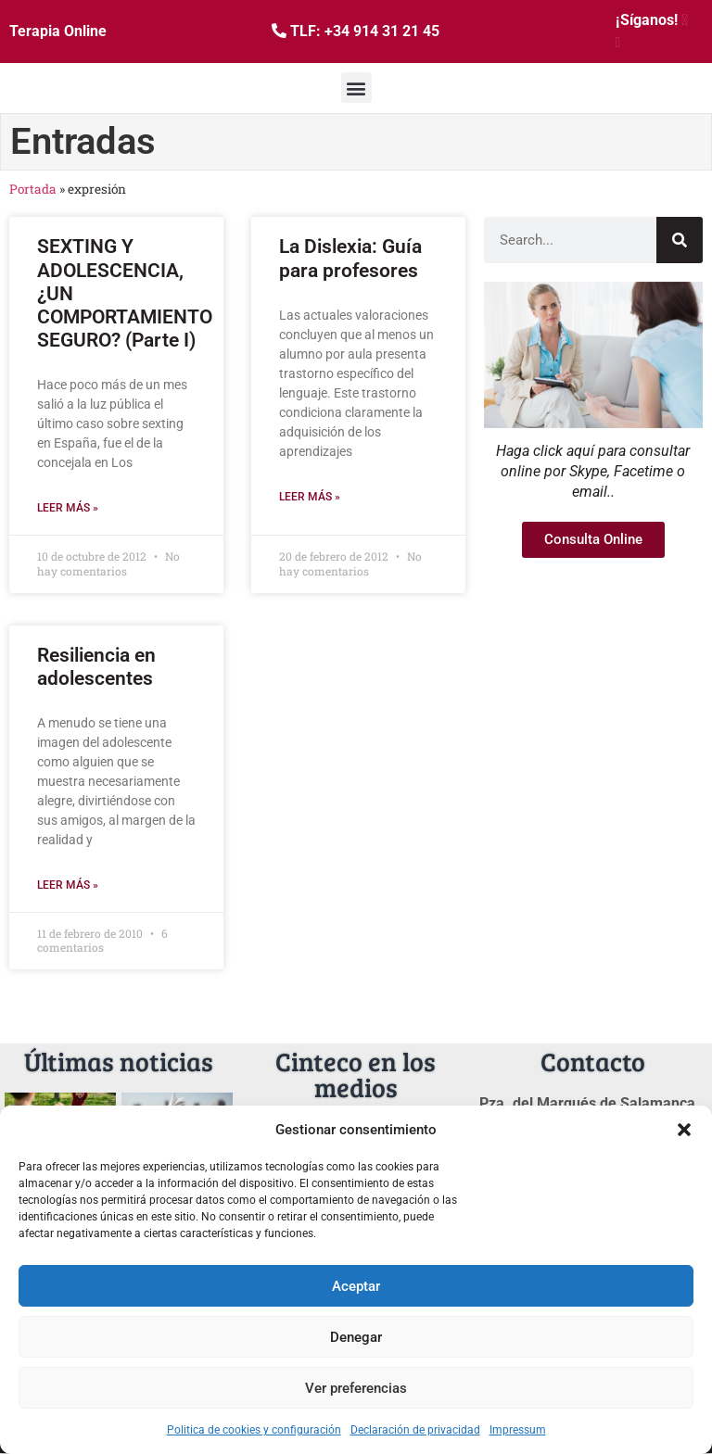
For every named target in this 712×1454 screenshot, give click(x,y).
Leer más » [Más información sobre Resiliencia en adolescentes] (67, 885)
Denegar (356, 1337)
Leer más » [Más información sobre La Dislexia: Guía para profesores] (309, 496)
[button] (684, 1129)
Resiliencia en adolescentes (96, 666)
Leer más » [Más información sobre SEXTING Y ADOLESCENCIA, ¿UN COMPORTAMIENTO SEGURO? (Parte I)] (67, 507)
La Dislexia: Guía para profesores (350, 258)
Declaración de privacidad (415, 1429)
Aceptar (356, 1286)
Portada (33, 189)
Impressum (518, 1429)
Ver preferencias (356, 1388)
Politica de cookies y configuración (254, 1429)
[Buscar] (679, 240)
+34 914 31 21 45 (381, 31)
